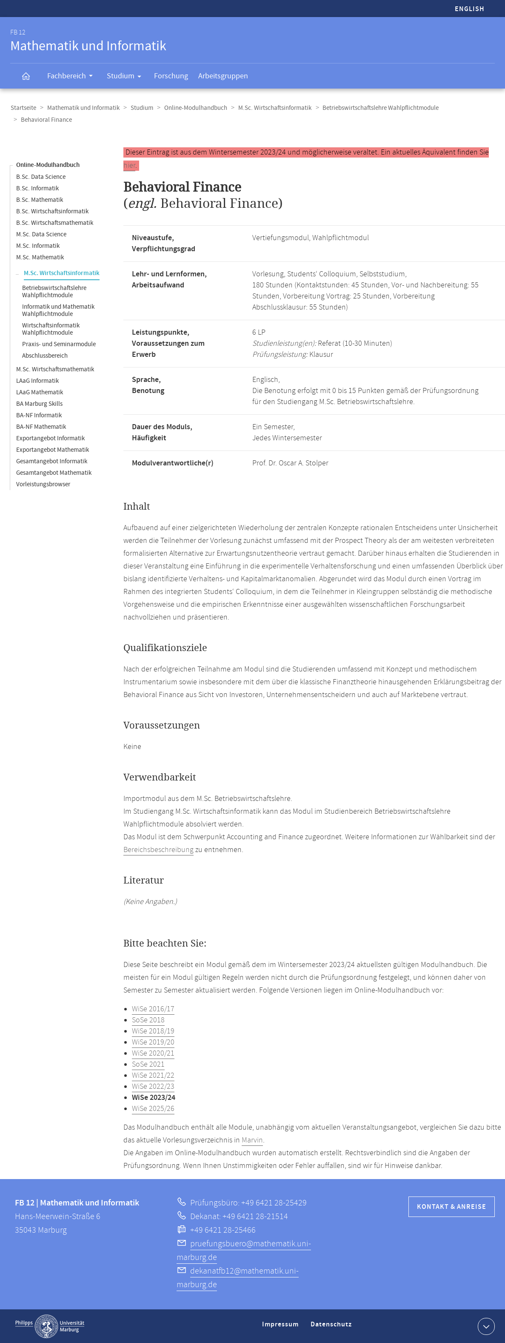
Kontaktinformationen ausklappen (485, 1325)
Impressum (281, 1327)
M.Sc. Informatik (38, 245)
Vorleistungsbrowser (43, 484)
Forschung (171, 76)
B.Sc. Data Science (41, 176)
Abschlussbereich (45, 355)
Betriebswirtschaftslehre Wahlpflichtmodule (376, 108)
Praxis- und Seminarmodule (59, 344)
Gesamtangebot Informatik (51, 461)
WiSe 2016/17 (153, 1009)
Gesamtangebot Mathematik (53, 472)
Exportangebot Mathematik (52, 449)
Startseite (23, 108)
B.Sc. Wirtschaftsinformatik (52, 211)
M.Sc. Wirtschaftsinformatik (271, 108)
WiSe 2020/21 (153, 1053)
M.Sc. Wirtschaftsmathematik (55, 369)
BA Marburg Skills (39, 403)
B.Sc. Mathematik (39, 199)
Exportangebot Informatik (50, 438)
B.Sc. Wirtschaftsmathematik (54, 222)
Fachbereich (72, 77)
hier (129, 165)
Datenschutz (332, 1327)
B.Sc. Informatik (37, 188)
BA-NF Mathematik (41, 426)
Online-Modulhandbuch (192, 108)
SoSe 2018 (148, 1020)
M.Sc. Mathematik (40, 257)
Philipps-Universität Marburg (49, 1326)
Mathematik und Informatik (82, 108)
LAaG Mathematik (39, 392)
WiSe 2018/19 (153, 1031)
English (470, 9)
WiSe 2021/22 (153, 1075)
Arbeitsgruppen (223, 76)
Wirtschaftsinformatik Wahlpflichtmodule (51, 328)
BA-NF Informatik (39, 415)
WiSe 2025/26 (153, 1108)
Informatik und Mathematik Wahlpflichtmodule (58, 310)
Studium (127, 77)
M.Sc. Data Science (41, 234)
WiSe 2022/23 (153, 1086)
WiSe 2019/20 (153, 1042)
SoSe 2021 (148, 1064)
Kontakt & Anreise (451, 1206)
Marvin (252, 1140)
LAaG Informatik (37, 380)
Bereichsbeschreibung (158, 849)
